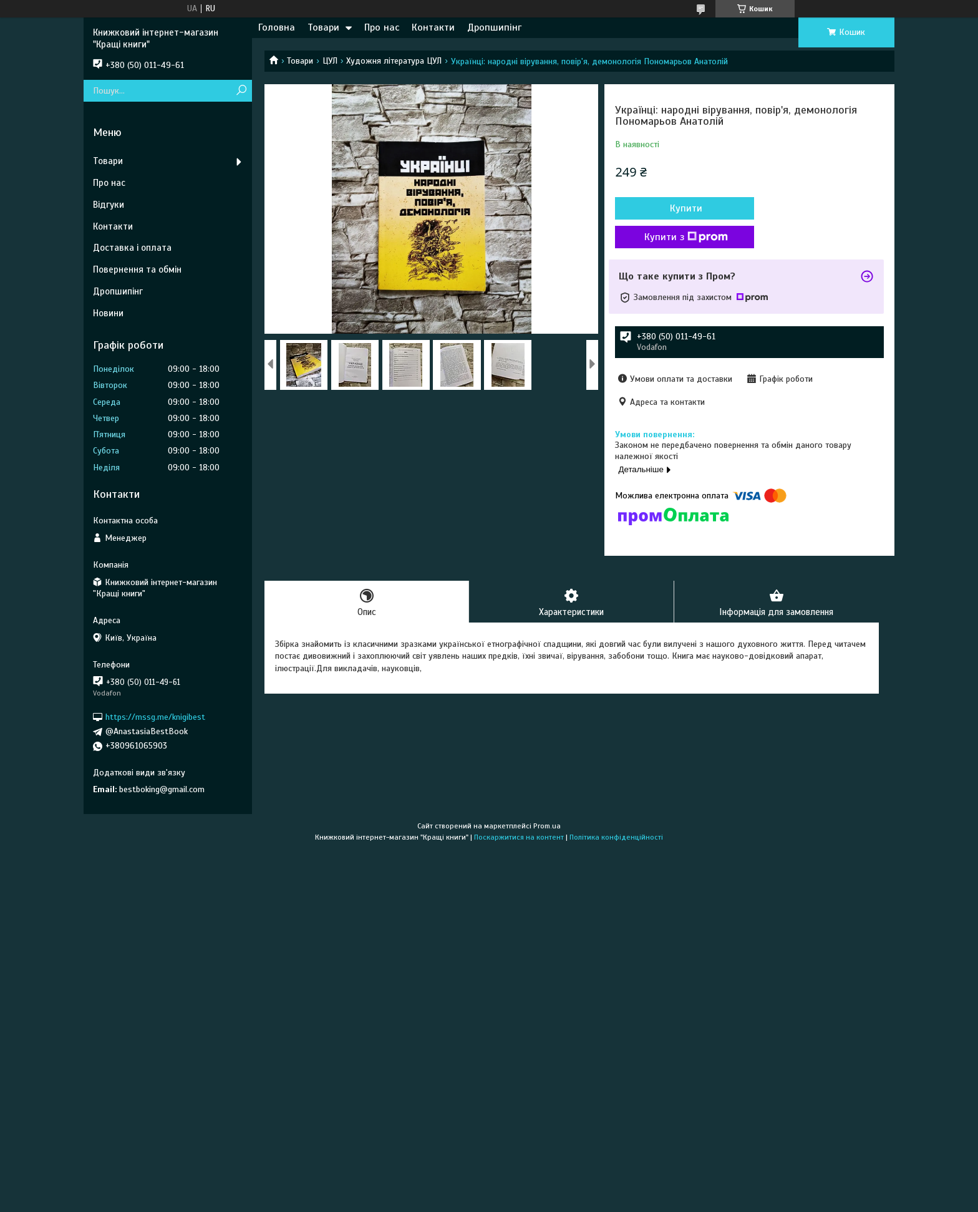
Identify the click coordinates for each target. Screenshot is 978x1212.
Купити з (682, 237)
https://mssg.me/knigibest (155, 717)
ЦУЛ (329, 61)
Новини (108, 313)
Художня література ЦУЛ (394, 61)
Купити (682, 208)
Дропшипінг (494, 27)
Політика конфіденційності (616, 837)
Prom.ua (547, 826)
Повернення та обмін (137, 269)
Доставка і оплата (132, 247)
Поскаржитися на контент (519, 837)
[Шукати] (241, 91)
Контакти (433, 27)
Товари (323, 27)
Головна (276, 27)
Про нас (381, 27)
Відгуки (108, 204)
